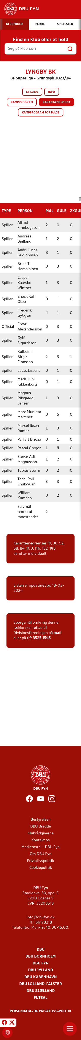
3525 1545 (42, 638)
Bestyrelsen (41, 819)
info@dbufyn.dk (40, 917)
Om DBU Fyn (40, 854)
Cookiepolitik (40, 868)
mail (57, 633)
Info (51, 92)
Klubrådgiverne (40, 833)
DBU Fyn (41, 963)
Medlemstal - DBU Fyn (40, 847)
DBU (40, 950)
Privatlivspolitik (40, 861)
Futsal (40, 998)
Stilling (32, 92)
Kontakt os (40, 840)
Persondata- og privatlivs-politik (40, 1011)
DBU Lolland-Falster (40, 984)
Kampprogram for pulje (40, 112)
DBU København (40, 977)
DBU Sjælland (41, 991)
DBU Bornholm (40, 956)
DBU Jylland (40, 970)
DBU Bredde (40, 826)
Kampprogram (22, 102)
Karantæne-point (56, 102)
